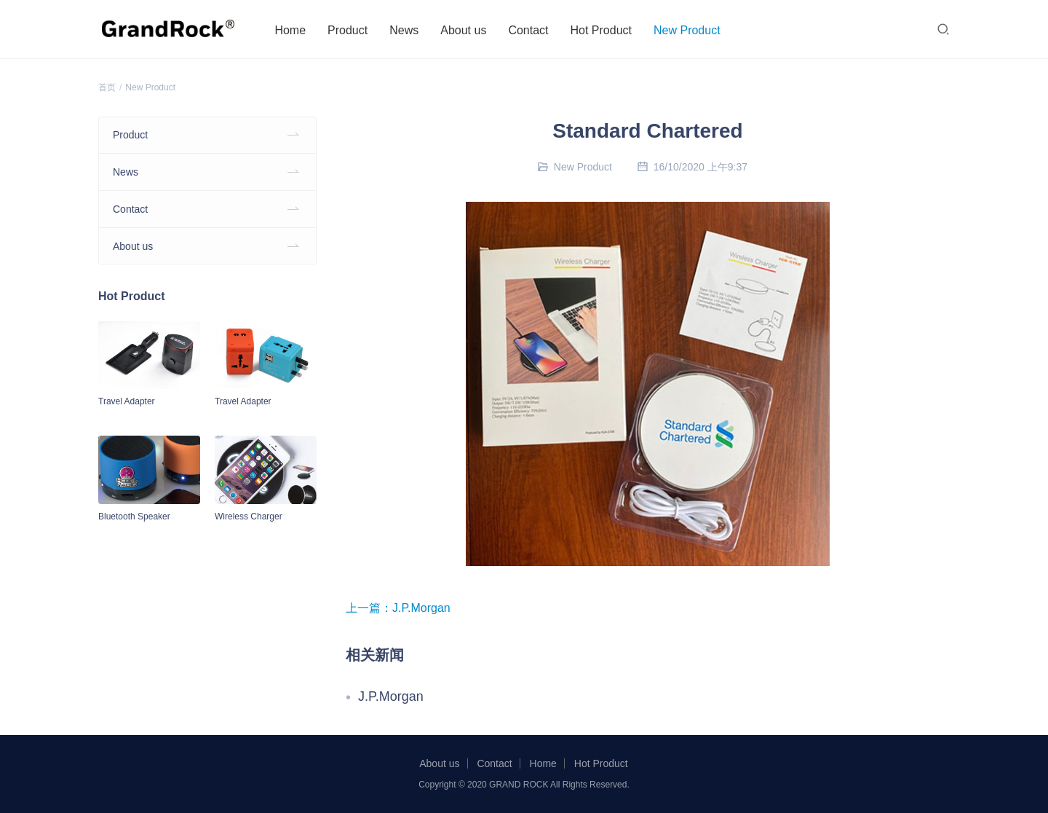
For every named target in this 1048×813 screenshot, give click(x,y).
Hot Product (604, 30)
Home (294, 30)
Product (352, 30)
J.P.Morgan (421, 608)
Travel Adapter (126, 401)
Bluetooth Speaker (134, 516)
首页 (107, 87)
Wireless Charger (248, 516)
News (408, 30)
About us (468, 30)
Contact (532, 30)
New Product (691, 30)
